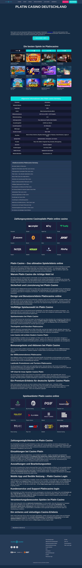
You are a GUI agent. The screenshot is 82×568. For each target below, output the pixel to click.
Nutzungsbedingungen (50, 555)
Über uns (66, 544)
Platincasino (50, 32)
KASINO (19, 1)
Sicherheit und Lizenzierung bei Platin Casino (22, 180)
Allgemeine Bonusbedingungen (52, 544)
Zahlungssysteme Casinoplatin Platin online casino (23, 172)
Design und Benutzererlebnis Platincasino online (23, 182)
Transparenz (48, 553)
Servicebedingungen (50, 542)
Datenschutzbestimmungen (51, 548)
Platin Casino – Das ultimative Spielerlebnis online (23, 174)
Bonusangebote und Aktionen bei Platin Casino (22, 188)
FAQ (46, 551)
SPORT (24, 1)
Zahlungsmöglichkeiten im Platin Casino (21, 196)
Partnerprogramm (67, 546)
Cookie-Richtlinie (49, 549)
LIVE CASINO (46, 1)
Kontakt (65, 542)
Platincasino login (49, 559)
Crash (49, 50)
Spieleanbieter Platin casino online (19, 193)
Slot (64, 50)
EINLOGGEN (65, 1)
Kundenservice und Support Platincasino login (22, 207)
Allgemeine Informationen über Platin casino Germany (24, 169)
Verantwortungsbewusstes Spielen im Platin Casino (23, 210)
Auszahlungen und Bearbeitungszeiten (20, 202)
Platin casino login (67, 548)
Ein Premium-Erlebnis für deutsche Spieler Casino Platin (24, 191)
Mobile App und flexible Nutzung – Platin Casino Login (24, 204)
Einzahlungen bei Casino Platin (19, 199)
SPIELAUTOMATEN (38, 1)
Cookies (47, 557)
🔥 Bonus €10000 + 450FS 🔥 (41, 38)
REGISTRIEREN (73, 1)
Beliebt (18, 50)
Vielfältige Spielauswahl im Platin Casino (21, 185)
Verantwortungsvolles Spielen (51, 546)
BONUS (30, 1)
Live (33, 50)
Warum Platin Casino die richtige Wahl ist (21, 177)
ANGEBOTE (54, 1)
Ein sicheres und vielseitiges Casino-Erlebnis (22, 212)
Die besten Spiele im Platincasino (19, 166)
